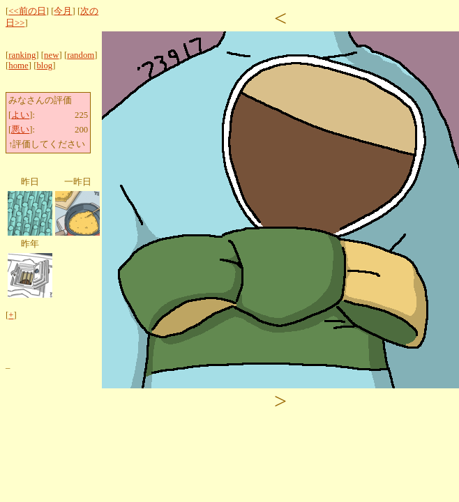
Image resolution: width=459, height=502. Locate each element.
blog (44, 65)
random (80, 55)
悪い (20, 130)
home (18, 65)
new (51, 55)
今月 (63, 11)
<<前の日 (26, 11)
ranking (22, 55)
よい (20, 115)
